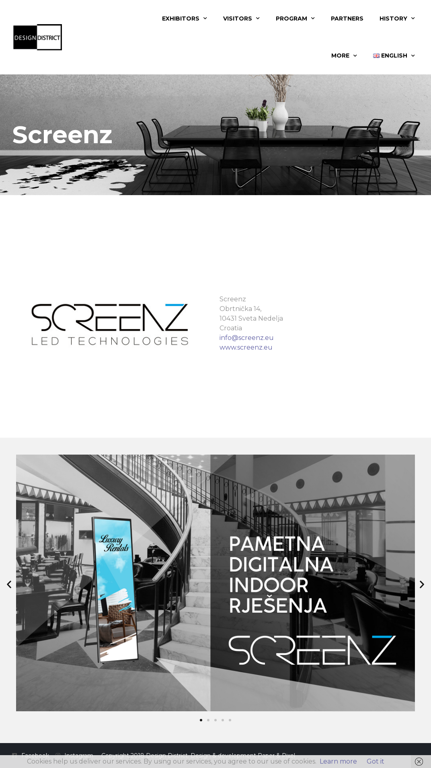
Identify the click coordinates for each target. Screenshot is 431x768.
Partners (347, 18)
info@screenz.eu (247, 338)
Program (295, 18)
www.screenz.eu (246, 347)
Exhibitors (184, 18)
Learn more (338, 761)
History (397, 18)
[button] (9, 584)
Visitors (241, 18)
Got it (375, 761)
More (344, 56)
